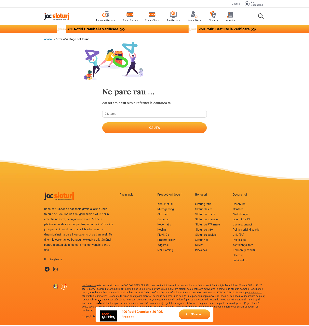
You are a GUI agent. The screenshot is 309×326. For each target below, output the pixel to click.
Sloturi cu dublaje (206, 235)
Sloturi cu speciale (206, 220)
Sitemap (238, 256)
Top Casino (172, 20)
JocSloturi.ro (89, 286)
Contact (238, 209)
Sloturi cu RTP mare (207, 225)
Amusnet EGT (166, 204)
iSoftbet (162, 215)
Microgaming (165, 209)
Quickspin (163, 220)
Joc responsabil (242, 225)
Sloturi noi (201, 240)
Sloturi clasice (203, 209)
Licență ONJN (241, 220)
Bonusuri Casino (104, 20)
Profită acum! (194, 314)
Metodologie (241, 215)
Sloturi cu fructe (205, 215)
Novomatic (164, 225)
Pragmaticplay (166, 240)
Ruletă (199, 245)
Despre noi (239, 204)
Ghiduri (212, 20)
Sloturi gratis (203, 204)
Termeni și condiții (244, 250)
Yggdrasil (163, 245)
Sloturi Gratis (129, 20)
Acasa (48, 39)
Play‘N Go (163, 235)
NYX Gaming (165, 250)
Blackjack (201, 250)
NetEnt (161, 230)
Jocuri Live (193, 20)
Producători (151, 20)
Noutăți (229, 20)
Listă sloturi (240, 261)
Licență (236, 3)
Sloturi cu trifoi (204, 230)
